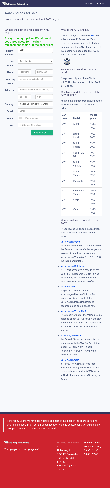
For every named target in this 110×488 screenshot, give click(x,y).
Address (9, 90)
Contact (101, 3)
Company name (10, 81)
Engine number (9, 52)
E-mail (9, 111)
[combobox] (21, 118)
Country (9, 104)
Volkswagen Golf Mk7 (72, 266)
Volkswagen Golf (70, 359)
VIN (11, 125)
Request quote (42, 132)
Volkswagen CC (69, 286)
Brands (89, 3)
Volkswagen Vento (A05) (74, 311)
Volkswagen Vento (71, 241)
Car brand (10, 63)
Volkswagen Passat (71, 335)
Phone (10, 118)
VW (92, 35)
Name (10, 72)
